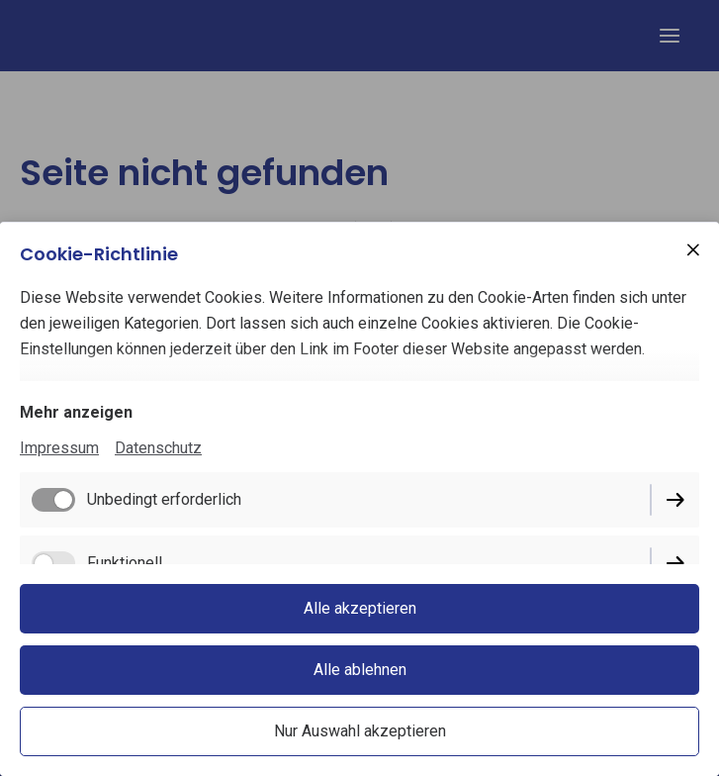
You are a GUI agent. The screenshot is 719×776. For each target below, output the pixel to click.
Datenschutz (158, 447)
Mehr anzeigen (76, 412)
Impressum (59, 447)
